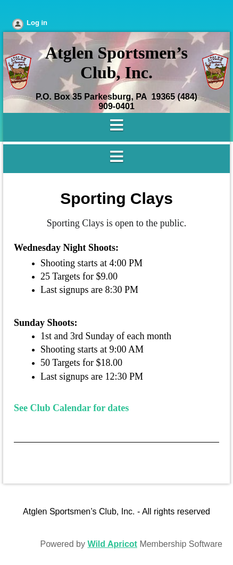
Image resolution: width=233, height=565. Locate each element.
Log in (37, 23)
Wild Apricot (112, 543)
